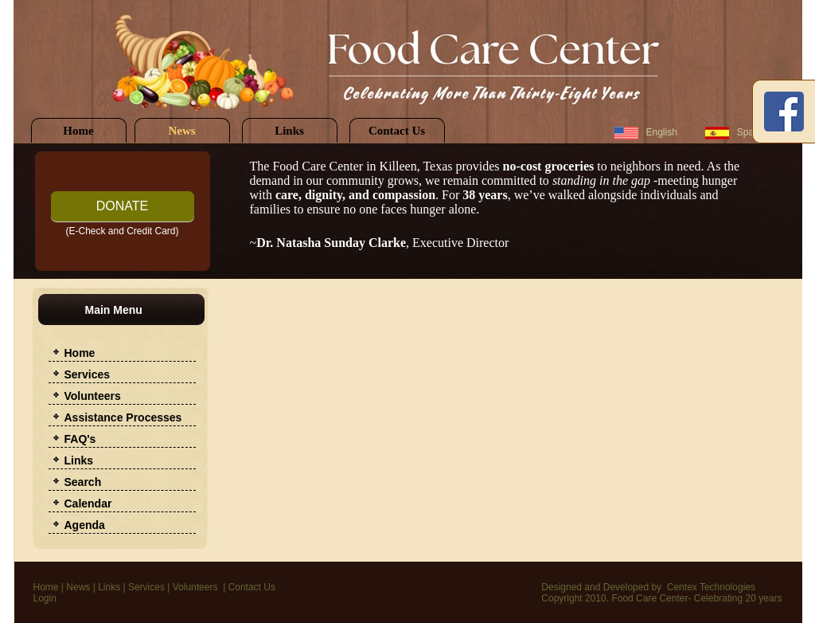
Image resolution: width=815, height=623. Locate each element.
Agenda (84, 525)
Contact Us (397, 130)
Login (45, 598)
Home (78, 130)
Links (289, 130)
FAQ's (80, 439)
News (181, 130)
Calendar (88, 503)
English (661, 132)
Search (83, 482)
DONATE (122, 206)
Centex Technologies (711, 587)
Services (87, 374)
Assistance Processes (123, 417)
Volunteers (92, 396)
